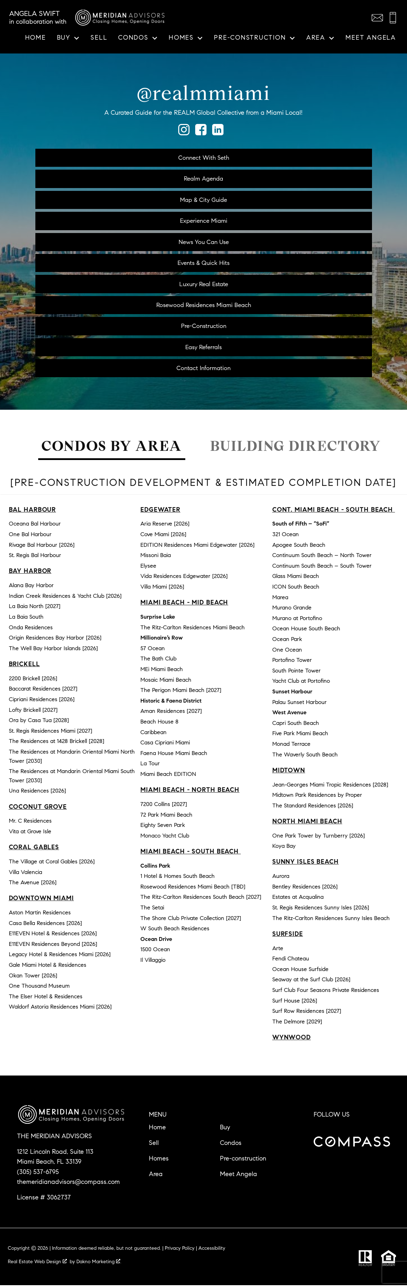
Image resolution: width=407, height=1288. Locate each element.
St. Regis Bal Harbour (35, 558)
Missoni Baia (155, 558)
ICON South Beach (295, 589)
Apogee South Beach (298, 547)
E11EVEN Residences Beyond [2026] (53, 946)
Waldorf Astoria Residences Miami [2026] (60, 1009)
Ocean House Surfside (300, 972)
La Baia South (26, 619)
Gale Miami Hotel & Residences (47, 967)
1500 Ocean (155, 952)
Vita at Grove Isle (30, 834)
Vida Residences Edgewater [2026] (184, 578)
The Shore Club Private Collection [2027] (190, 920)
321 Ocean (285, 537)
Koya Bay (284, 848)
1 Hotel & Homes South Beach (177, 878)
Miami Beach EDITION (168, 776)
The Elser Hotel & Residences (45, 999)
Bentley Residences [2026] (305, 889)
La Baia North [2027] (34, 609)
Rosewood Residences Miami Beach (203, 307)
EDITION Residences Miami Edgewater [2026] (197, 547)
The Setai (152, 910)
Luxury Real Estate (204, 285)
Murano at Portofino (297, 621)
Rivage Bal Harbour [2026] (42, 547)
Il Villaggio (152, 962)
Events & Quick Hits (203, 264)
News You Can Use (203, 243)
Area (156, 1177)
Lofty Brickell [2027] (33, 712)
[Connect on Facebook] (201, 133)
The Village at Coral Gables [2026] (52, 864)
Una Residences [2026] (37, 793)
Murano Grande (292, 610)
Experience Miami (203, 222)
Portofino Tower (292, 662)
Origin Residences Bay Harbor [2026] (55, 640)
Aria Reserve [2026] (165, 526)
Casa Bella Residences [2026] (45, 925)
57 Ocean (152, 651)
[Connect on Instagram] (184, 133)
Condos (231, 1146)
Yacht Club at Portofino (301, 683)
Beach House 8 (159, 724)
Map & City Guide (204, 200)
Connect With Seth (204, 157)
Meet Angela (370, 38)
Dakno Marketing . (98, 1264)
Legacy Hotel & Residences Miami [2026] (60, 957)
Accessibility (211, 1251)
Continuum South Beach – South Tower (322, 568)
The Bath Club (158, 661)
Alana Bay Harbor (31, 588)
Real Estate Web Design (37, 1264)
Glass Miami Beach (295, 578)
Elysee (148, 568)
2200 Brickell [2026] (33, 681)
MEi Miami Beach (161, 672)
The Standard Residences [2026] (312, 808)
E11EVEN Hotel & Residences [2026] (53, 936)
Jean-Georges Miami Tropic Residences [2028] (330, 787)
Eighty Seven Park (162, 827)
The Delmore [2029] (297, 1024)
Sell (99, 38)
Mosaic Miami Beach (165, 682)
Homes (159, 1161)
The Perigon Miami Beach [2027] (180, 693)
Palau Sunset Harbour (299, 704)
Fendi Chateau (290, 961)
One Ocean (287, 652)
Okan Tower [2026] (33, 978)
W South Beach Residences (174, 931)
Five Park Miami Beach (300, 736)
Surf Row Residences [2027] (306, 1013)
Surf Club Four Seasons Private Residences (325, 992)
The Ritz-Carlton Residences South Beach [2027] (200, 899)
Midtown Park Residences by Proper (317, 797)
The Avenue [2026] (33, 885)
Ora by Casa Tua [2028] (39, 723)
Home (35, 38)
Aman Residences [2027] (171, 713)
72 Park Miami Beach (166, 817)
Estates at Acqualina (298, 899)
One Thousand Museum (39, 988)
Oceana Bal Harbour (35, 526)
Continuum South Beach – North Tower (322, 558)
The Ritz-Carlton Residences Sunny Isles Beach (331, 920)
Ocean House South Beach (306, 631)
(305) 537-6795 (38, 1174)
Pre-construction (243, 1161)
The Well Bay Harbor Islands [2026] (53, 651)
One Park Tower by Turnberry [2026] (318, 838)
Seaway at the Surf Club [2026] (311, 982)
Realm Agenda (203, 179)
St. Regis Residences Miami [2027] (50, 733)
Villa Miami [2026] (162, 589)
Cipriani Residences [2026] (42, 702)
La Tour (150, 766)
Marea (280, 599)
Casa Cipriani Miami (165, 745)
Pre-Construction (203, 328)
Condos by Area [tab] (111, 449)
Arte (277, 950)
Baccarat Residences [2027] (43, 691)
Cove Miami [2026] (163, 537)
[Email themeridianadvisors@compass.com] (377, 17)
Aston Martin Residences (40, 915)
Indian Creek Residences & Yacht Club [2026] (65, 598)
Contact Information (203, 370)
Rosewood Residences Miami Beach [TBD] (192, 889)
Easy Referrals (203, 349)
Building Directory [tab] (295, 449)
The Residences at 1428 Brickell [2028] (56, 744)
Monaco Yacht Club (164, 838)
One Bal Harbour (30, 537)
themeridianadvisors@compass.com (68, 1184)
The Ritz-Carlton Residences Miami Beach (192, 629)
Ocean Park (287, 642)
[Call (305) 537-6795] (393, 17)
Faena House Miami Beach (173, 755)
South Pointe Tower (296, 673)
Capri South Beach (295, 725)
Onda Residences (31, 629)
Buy (225, 1130)
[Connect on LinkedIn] (217, 133)
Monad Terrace (291, 746)
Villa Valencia (25, 874)
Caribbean (153, 734)
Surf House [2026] (294, 1003)
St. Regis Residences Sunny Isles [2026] (320, 910)
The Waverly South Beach (305, 757)
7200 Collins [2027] (163, 807)
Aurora (280, 878)
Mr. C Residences (30, 823)
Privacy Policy (179, 1251)
